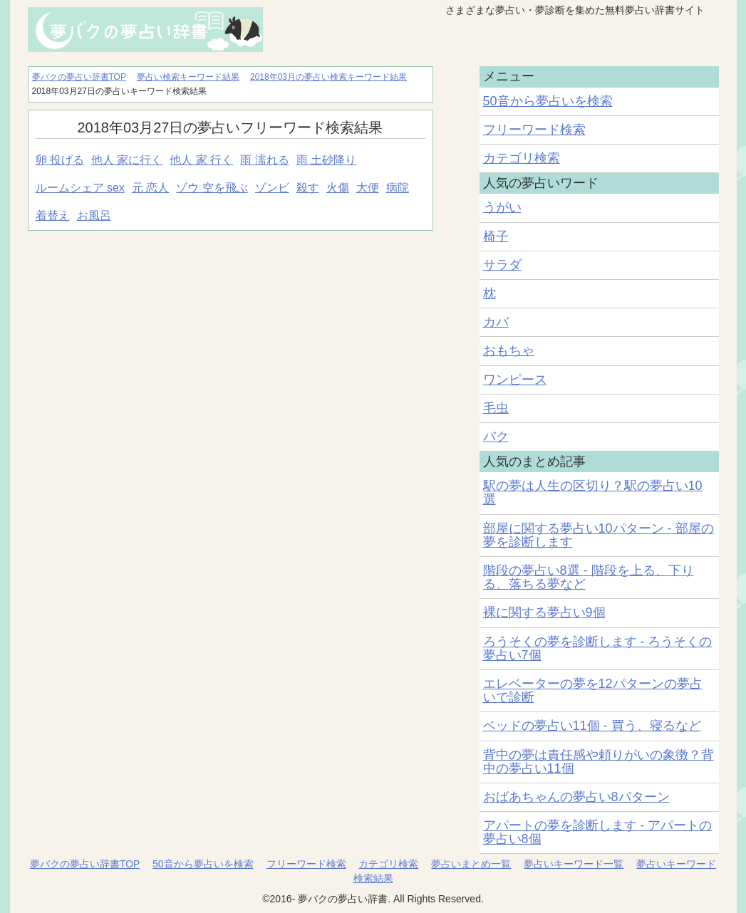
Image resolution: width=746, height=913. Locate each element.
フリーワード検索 (534, 129)
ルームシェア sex (80, 188)
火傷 (337, 188)
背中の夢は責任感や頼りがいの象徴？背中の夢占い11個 (598, 762)
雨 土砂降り (326, 160)
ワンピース (515, 379)
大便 (367, 188)
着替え (53, 215)
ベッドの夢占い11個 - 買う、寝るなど (592, 726)
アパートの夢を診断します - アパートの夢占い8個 (598, 832)
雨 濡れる (264, 160)
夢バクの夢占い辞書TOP (85, 864)
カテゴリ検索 (521, 158)
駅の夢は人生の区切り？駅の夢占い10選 (593, 492)
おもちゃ (508, 350)
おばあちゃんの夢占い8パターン (576, 797)
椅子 (496, 236)
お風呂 (94, 215)
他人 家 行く (201, 160)
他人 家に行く (126, 160)
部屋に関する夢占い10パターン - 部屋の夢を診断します (598, 535)
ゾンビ (272, 188)
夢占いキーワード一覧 (573, 864)
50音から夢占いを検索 (548, 101)
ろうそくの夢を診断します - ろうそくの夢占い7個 (598, 648)
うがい (502, 207)
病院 (397, 188)
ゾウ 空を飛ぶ (211, 188)
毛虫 (496, 408)
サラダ (502, 265)
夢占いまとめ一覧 (471, 864)
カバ (496, 322)
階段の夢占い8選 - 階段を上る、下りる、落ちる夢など (588, 577)
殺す (307, 188)
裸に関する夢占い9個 (544, 612)
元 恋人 (150, 188)
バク (496, 436)
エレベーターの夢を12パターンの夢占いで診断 (593, 690)
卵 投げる (60, 160)
